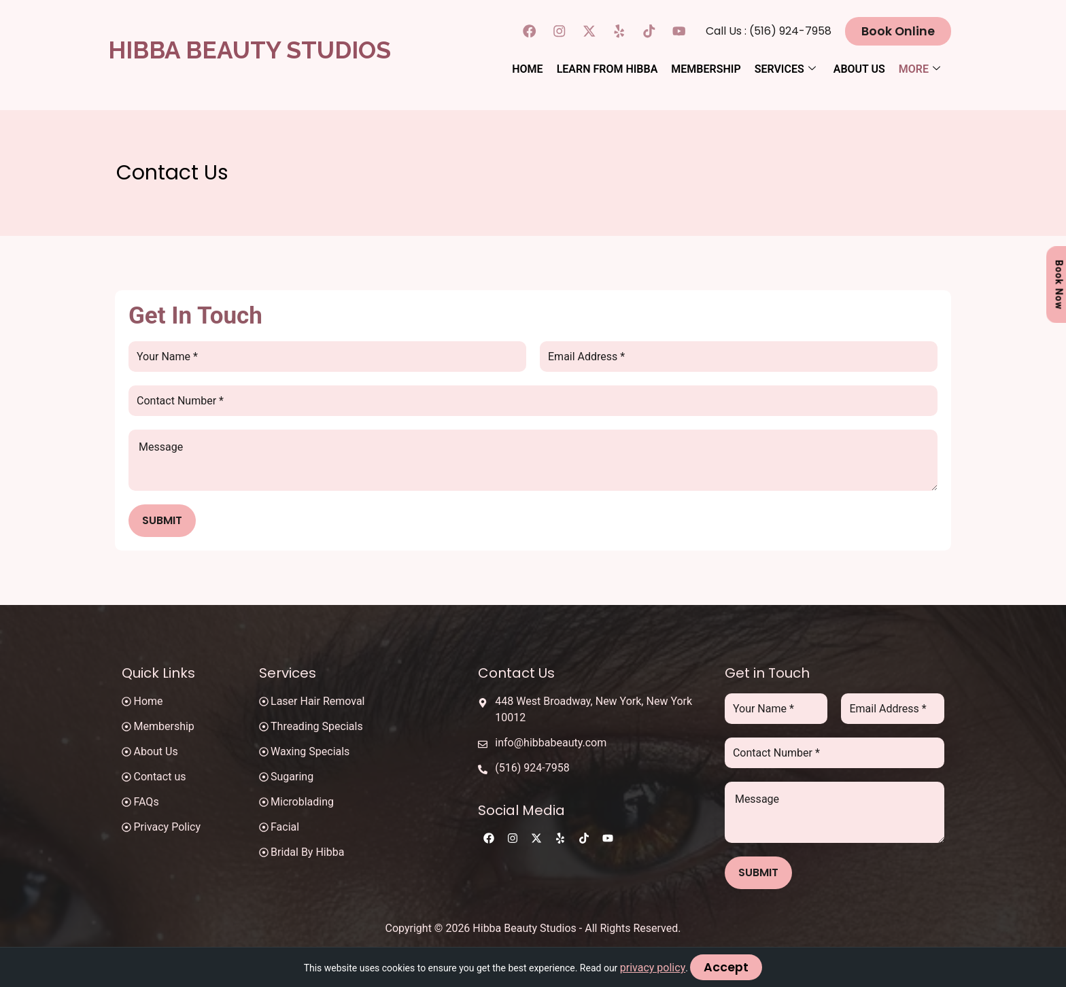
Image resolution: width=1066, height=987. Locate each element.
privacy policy (654, 967)
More (919, 67)
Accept (726, 967)
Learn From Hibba (607, 67)
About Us (859, 67)
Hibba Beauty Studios (249, 49)
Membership (705, 67)
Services (785, 67)
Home (527, 67)
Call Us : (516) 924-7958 (777, 30)
